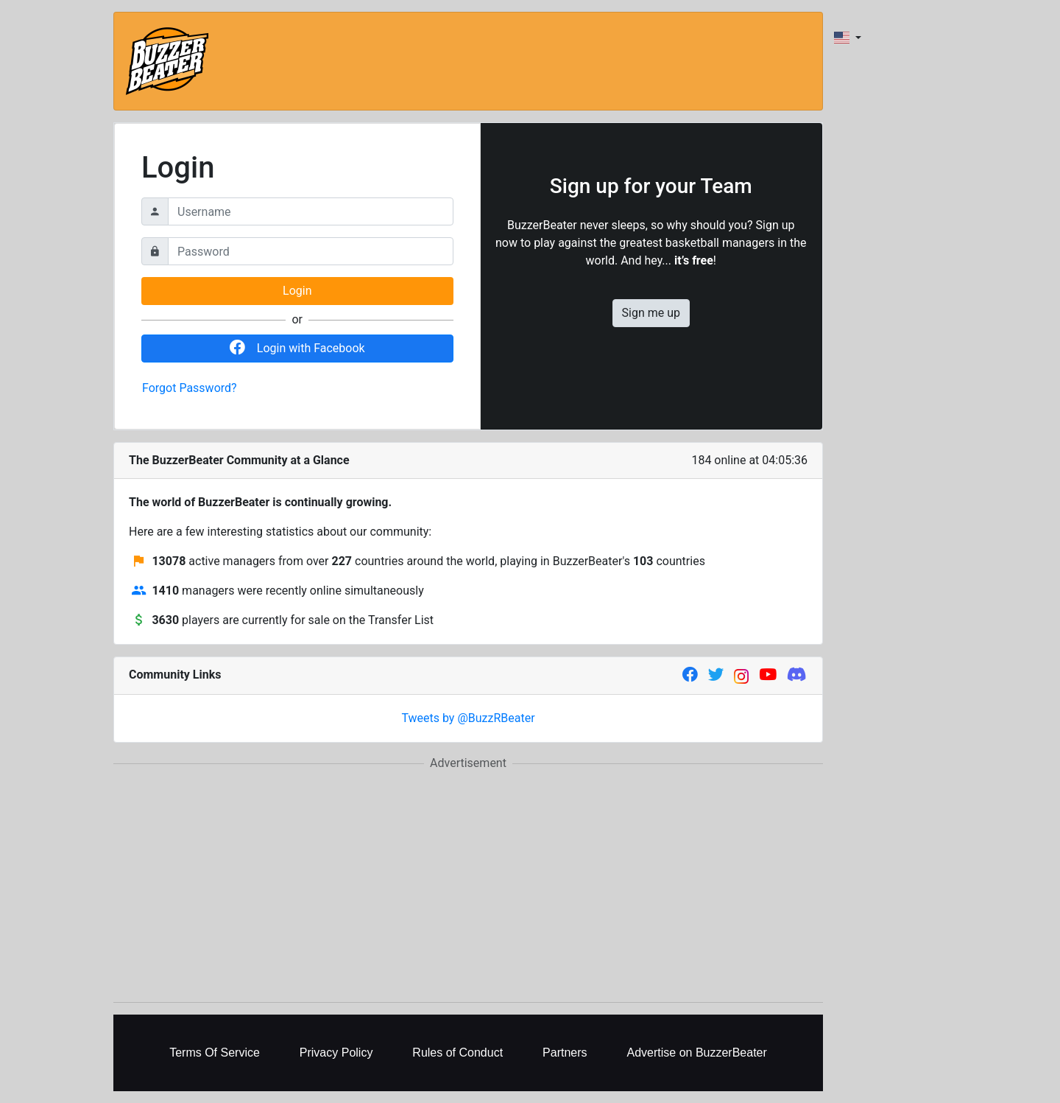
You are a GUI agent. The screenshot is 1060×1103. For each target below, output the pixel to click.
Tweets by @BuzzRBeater (467, 718)
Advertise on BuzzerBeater (697, 1052)
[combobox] (847, 38)
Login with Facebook (297, 348)
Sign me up (651, 313)
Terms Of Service (214, 1052)
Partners (565, 1052)
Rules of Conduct (457, 1052)
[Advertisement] (468, 887)
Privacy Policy (336, 1052)
